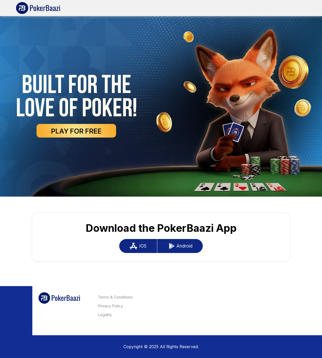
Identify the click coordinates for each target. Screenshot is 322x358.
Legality (105, 314)
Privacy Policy (110, 305)
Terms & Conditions (115, 297)
